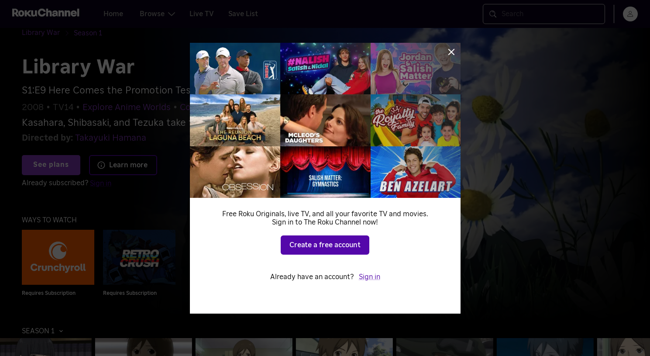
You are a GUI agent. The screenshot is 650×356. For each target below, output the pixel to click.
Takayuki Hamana (110, 138)
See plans (51, 164)
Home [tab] (113, 13)
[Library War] (48, 33)
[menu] (630, 14)
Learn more (122, 165)
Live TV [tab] (201, 13)
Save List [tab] (243, 13)
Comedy (196, 107)
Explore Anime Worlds (127, 107)
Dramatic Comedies (262, 107)
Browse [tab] (157, 13)
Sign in (100, 183)
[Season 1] (88, 33)
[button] (45, 331)
